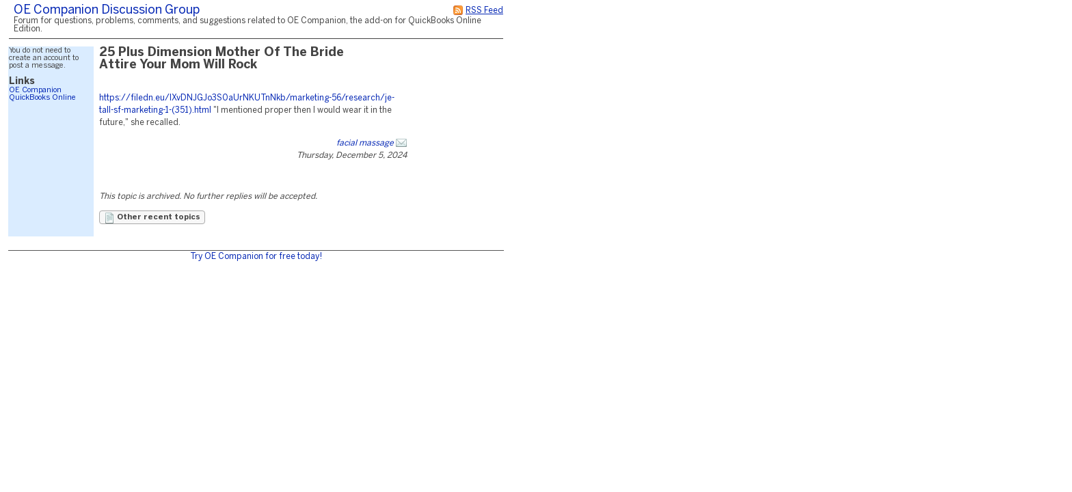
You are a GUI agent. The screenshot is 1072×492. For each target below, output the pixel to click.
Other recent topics (152, 218)
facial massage (365, 143)
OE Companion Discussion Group (107, 10)
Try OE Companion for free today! (256, 256)
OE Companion (35, 90)
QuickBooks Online (42, 97)
